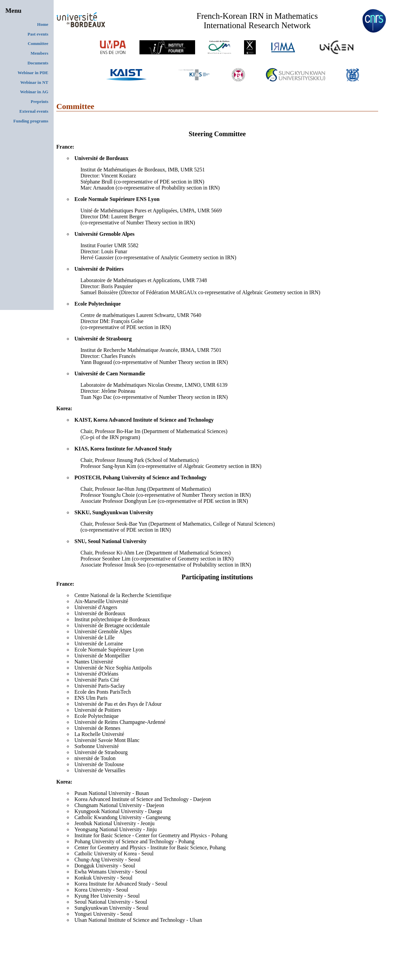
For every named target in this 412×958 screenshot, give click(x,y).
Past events (37, 34)
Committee (38, 43)
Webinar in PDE (32, 72)
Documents (37, 62)
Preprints (39, 101)
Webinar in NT (34, 82)
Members (39, 53)
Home (42, 24)
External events (33, 111)
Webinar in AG (34, 91)
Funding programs (30, 120)
